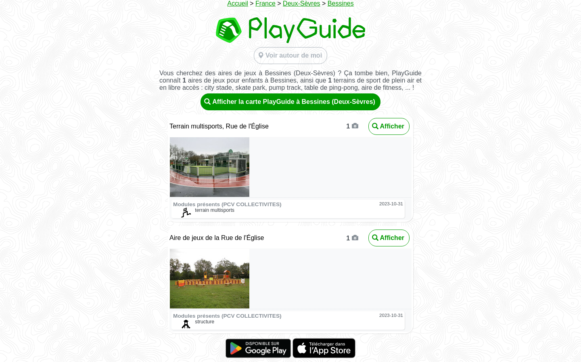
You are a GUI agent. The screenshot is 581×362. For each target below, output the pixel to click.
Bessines (341, 3)
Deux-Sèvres (301, 3)
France (265, 3)
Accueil (237, 3)
